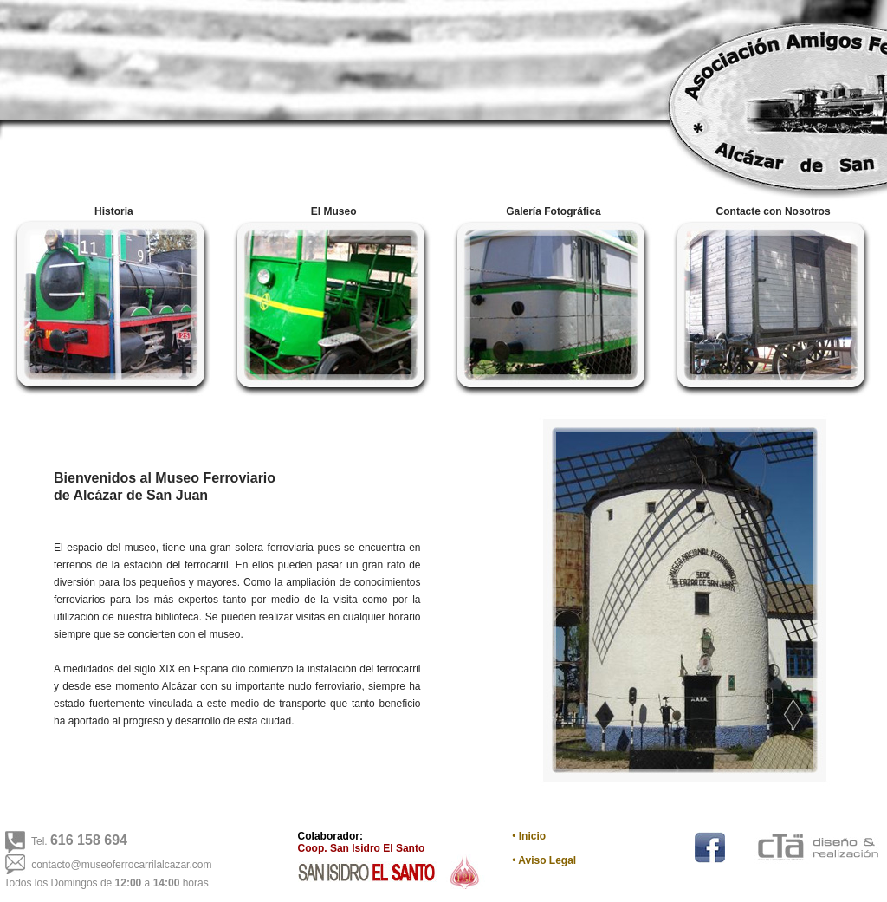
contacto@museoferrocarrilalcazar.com (121, 865)
